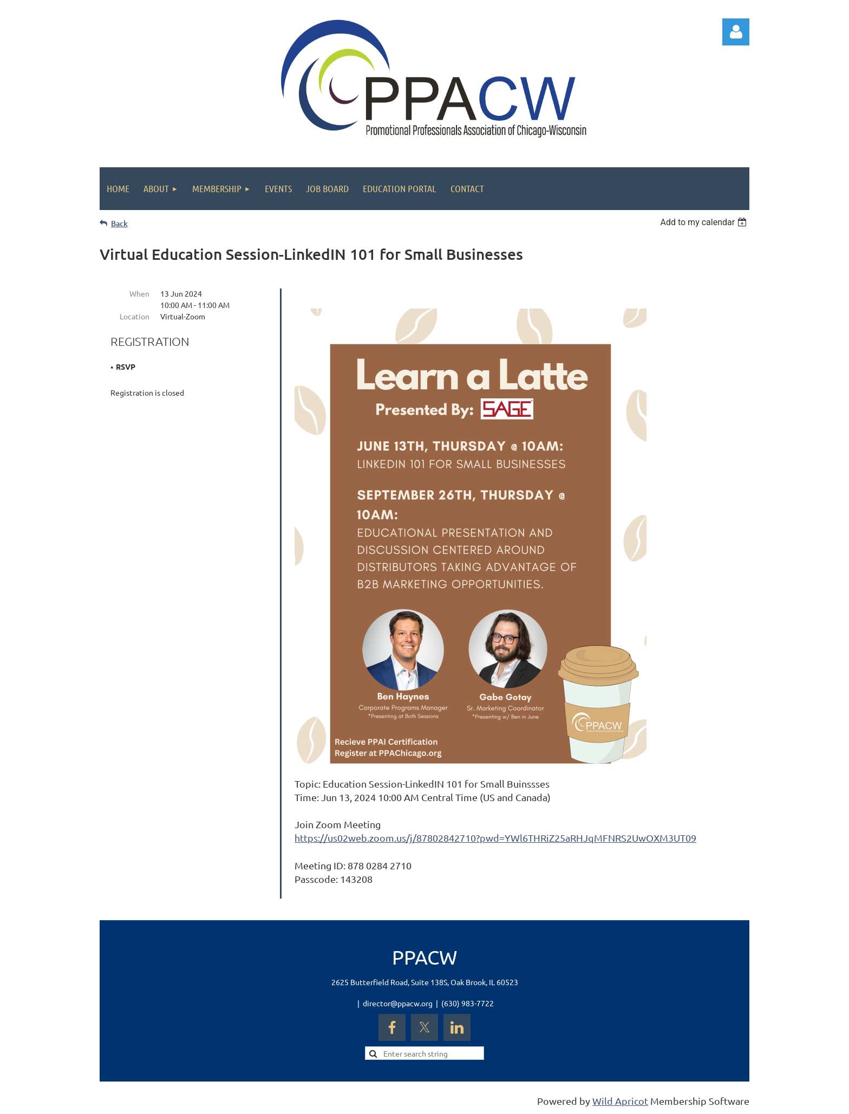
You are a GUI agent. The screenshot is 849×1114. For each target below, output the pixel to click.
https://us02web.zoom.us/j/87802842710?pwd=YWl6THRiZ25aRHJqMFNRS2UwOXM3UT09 (495, 837)
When (139, 293)
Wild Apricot (620, 1100)
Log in (735, 31)
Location (134, 316)
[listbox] (704, 222)
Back (119, 223)
